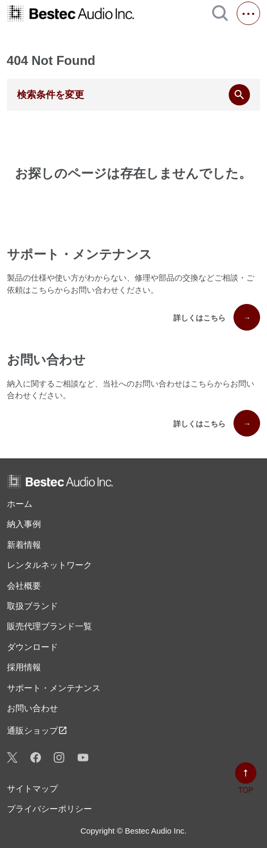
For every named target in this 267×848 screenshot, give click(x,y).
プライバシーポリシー (49, 808)
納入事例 (24, 524)
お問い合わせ (32, 708)
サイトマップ (32, 788)
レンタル (49, 565)
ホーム (19, 503)
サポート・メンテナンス (54, 688)
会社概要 (24, 585)
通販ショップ (37, 730)
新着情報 (24, 544)
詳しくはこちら (216, 317)
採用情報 (24, 667)
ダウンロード (32, 647)
